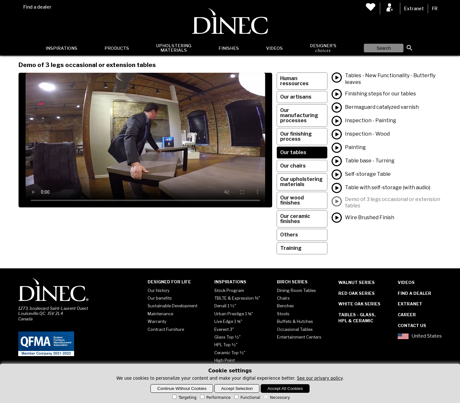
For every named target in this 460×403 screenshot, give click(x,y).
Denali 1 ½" (225, 305)
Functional (246, 397)
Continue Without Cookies (181, 388)
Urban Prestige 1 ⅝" (233, 313)
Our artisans (295, 97)
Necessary (276, 397)
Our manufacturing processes (299, 115)
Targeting (183, 397)
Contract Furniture (166, 329)
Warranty (157, 321)
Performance (215, 397)
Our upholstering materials (301, 181)
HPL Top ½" (225, 344)
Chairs (283, 298)
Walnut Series (356, 282)
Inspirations (61, 48)
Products (116, 48)
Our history (159, 290)
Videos (274, 48)
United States (420, 336)
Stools (283, 313)
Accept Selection (237, 388)
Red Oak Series (356, 293)
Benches (285, 305)
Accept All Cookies (285, 388)
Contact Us (412, 325)
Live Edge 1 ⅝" (228, 321)
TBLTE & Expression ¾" (237, 298)
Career (407, 314)
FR (435, 8)
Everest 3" (224, 329)
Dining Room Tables (296, 290)
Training (291, 248)
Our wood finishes (292, 200)
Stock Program (229, 290)
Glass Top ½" (227, 337)
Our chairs (293, 166)
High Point (224, 360)
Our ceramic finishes (295, 218)
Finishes (228, 48)
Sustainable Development (172, 305)
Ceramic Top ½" (229, 352)
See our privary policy (319, 378)
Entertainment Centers (299, 337)
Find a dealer (37, 7)
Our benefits (160, 298)
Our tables (293, 152)
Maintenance (160, 313)
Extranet (414, 8)
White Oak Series (359, 303)
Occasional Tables (295, 329)
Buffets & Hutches (295, 321)
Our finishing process (296, 136)
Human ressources (294, 80)
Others (289, 235)
